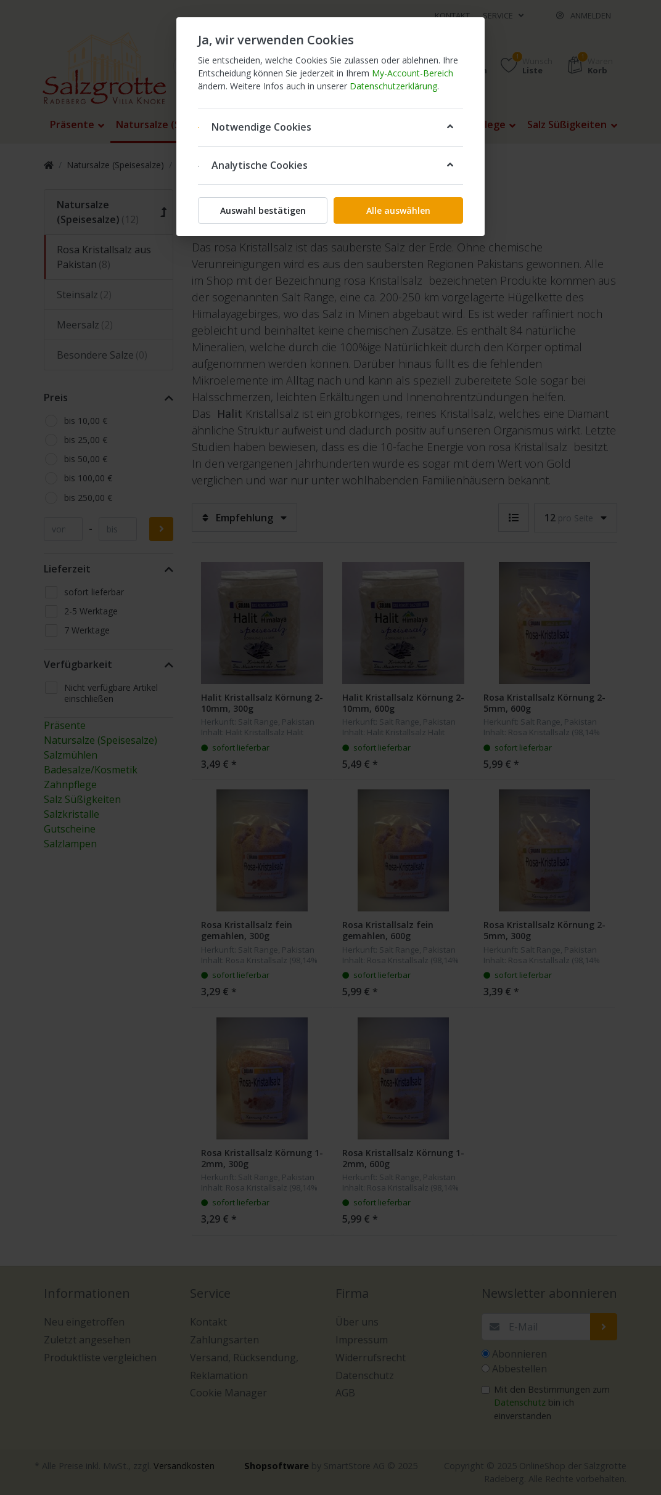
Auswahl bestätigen (263, 210)
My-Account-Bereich (412, 73)
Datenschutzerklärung (393, 86)
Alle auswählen (398, 210)
